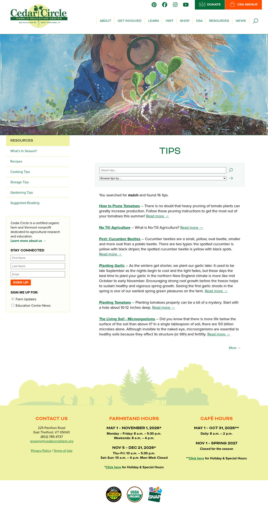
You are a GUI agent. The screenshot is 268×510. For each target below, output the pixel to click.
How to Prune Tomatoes (119, 206)
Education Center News (31, 305)
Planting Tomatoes (115, 302)
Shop (184, 21)
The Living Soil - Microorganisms (127, 319)
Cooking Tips (20, 172)
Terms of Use (62, 451)
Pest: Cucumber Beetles (120, 239)
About (105, 21)
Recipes (16, 161)
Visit (169, 21)
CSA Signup (243, 4)
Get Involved (130, 21)
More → (235, 348)
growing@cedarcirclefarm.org (51, 441)
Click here (113, 467)
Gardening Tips (21, 192)
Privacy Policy (41, 451)
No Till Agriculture (114, 227)
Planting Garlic (112, 265)
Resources (219, 21)
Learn (153, 21)
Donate (210, 4)
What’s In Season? (23, 151)
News (241, 21)
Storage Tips (19, 182)
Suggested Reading (24, 203)
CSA (199, 21)
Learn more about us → (28, 241)
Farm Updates (23, 299)
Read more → (157, 216)
